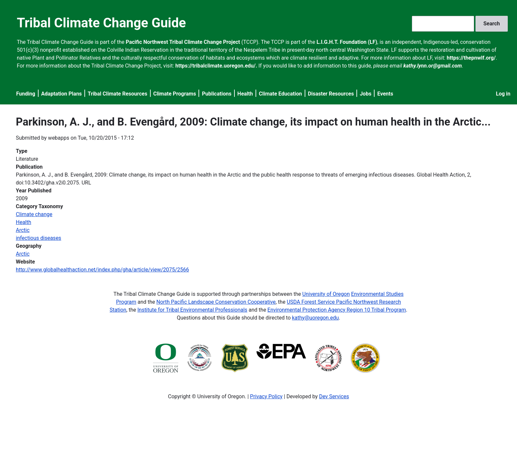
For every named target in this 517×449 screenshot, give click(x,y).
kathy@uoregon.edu (315, 318)
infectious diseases (38, 238)
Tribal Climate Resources (117, 94)
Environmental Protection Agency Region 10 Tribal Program (336, 310)
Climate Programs (174, 94)
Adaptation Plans (61, 94)
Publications (216, 94)
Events (385, 94)
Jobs (365, 94)
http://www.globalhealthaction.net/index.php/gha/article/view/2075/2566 (102, 270)
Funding (25, 94)
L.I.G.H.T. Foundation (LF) (347, 42)
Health (245, 94)
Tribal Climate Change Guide (101, 23)
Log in (503, 94)
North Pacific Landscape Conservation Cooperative (216, 302)
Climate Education (280, 94)
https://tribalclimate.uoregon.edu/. (216, 66)
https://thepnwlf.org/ (471, 58)
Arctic (23, 230)
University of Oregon (326, 294)
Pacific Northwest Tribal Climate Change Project (183, 42)
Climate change (34, 214)
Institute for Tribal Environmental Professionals (192, 310)
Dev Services (334, 396)
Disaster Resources (331, 94)
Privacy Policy (266, 396)
